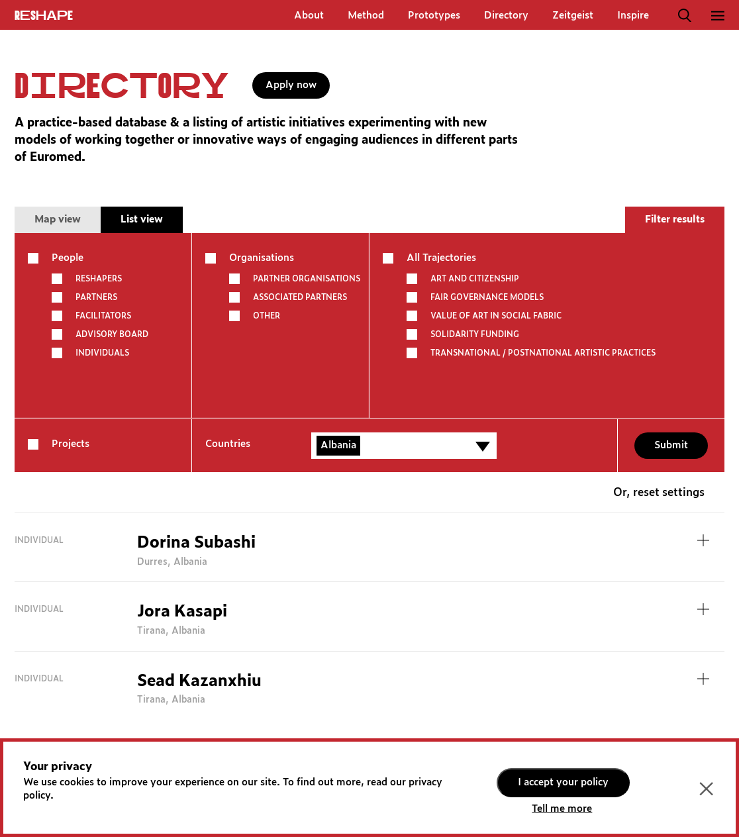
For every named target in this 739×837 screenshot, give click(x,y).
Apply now (291, 85)
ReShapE (44, 16)
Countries (227, 444)
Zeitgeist (572, 16)
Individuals (102, 353)
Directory (506, 16)
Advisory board (111, 334)
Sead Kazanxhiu (199, 681)
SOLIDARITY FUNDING (474, 334)
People (67, 258)
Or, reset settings (659, 493)
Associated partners (300, 297)
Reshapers (98, 279)
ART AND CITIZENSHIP (474, 279)
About (309, 16)
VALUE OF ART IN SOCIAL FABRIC (496, 316)
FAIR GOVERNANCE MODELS (487, 297)
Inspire (633, 16)
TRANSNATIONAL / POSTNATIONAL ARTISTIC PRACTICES (543, 353)
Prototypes (434, 16)
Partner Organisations (306, 279)
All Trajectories (441, 258)
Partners (96, 297)
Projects (70, 444)
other (266, 316)
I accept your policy (563, 782)
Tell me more (562, 809)
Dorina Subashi (196, 543)
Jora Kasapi (182, 612)
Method (366, 16)
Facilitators (103, 316)
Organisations (261, 258)
